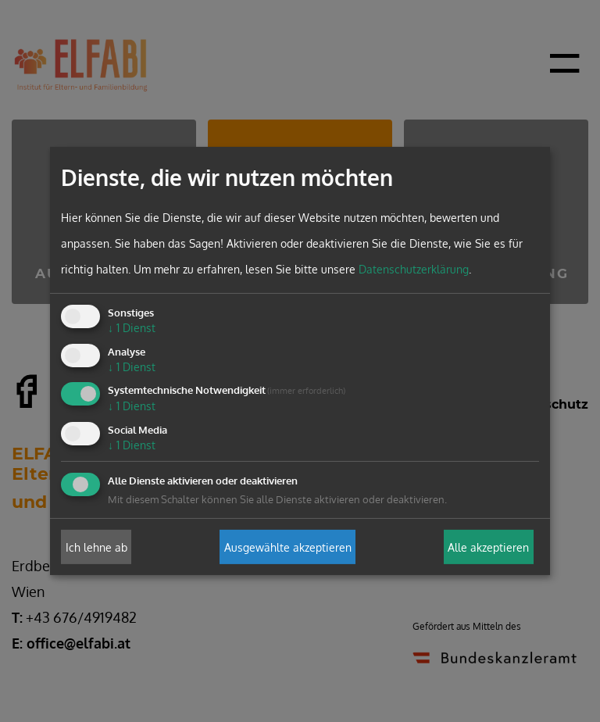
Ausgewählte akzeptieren (288, 546)
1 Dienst (131, 327)
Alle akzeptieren (488, 546)
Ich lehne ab (96, 546)
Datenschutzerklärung (414, 269)
